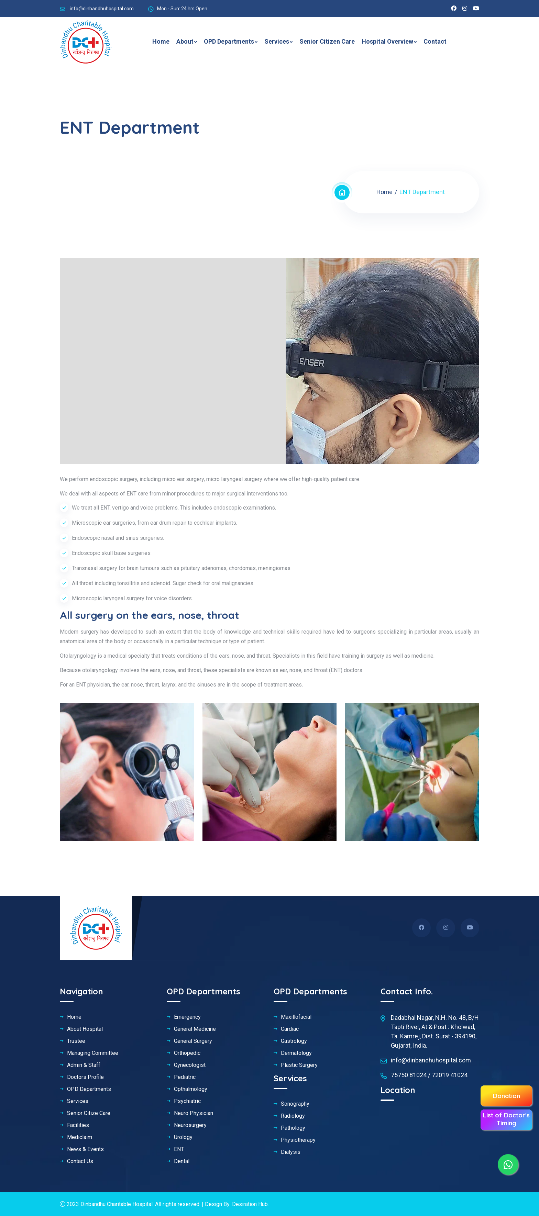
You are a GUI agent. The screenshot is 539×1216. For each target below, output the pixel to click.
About (185, 41)
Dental (181, 1161)
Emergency (187, 1017)
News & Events (85, 1149)
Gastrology (294, 1041)
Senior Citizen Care (327, 41)
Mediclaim (79, 1137)
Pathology (293, 1128)
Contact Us (80, 1161)
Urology (183, 1137)
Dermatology (296, 1053)
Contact (435, 41)
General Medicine (195, 1029)
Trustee (76, 1041)
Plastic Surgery (299, 1065)
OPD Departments (229, 41)
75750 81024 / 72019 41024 (429, 1075)
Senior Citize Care (88, 1113)
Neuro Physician (193, 1113)
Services (276, 41)
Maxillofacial (296, 1017)
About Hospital (85, 1029)
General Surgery (193, 1041)
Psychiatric (187, 1101)
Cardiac (290, 1029)
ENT (179, 1149)
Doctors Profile (85, 1077)
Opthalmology (190, 1089)
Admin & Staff (83, 1065)
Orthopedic (187, 1053)
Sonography (295, 1104)
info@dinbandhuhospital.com (102, 8)
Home (160, 41)
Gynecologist (190, 1065)
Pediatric (185, 1077)
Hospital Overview (387, 41)
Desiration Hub (250, 1204)
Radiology (293, 1116)
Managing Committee (92, 1053)
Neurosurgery (190, 1125)
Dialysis (290, 1152)
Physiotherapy (298, 1140)
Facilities (78, 1125)
